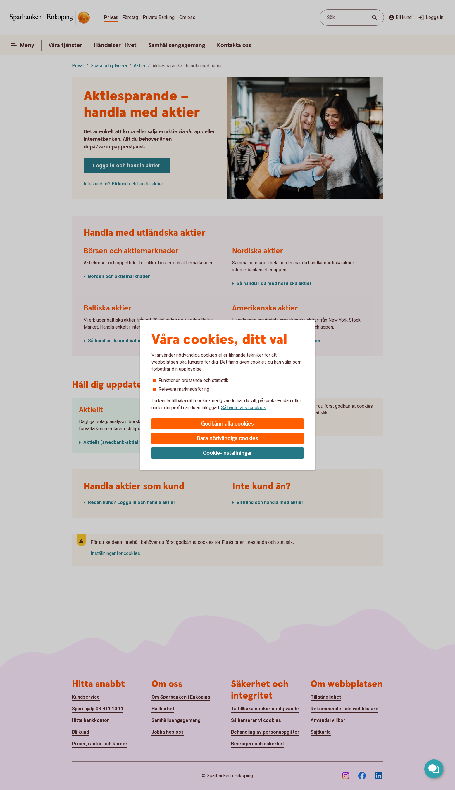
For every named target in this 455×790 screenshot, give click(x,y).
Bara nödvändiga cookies (227, 438)
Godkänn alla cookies (227, 424)
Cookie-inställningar (227, 453)
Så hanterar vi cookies (243, 407)
